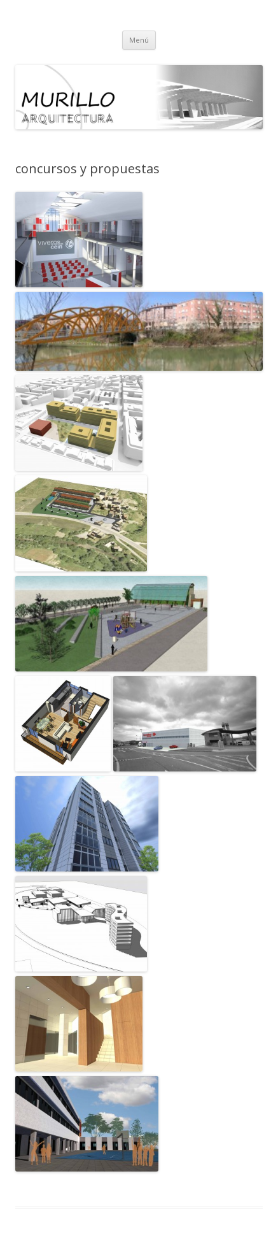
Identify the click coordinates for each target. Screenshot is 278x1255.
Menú (139, 40)
